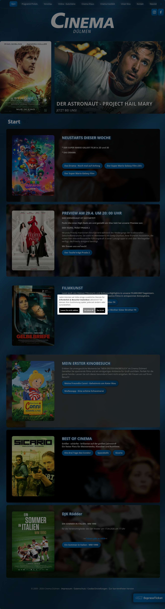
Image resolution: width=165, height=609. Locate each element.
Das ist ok (100, 310)
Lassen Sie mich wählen (69, 310)
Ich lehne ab (88, 310)
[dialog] (82, 304)
